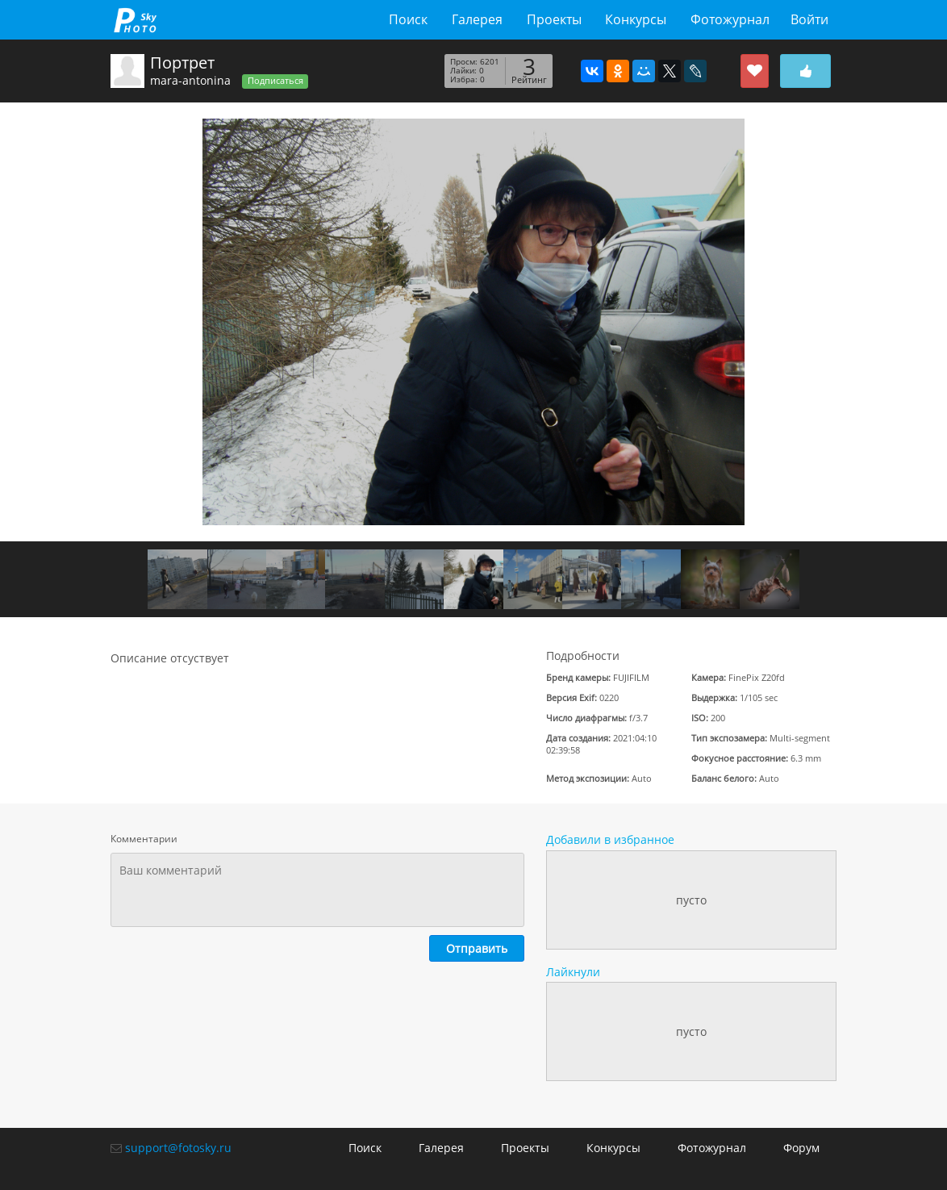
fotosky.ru (135, 20)
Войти (809, 19)
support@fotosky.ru (178, 1147)
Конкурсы (635, 19)
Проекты (554, 19)
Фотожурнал (730, 19)
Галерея (477, 19)
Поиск (408, 19)
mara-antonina (190, 80)
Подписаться (275, 80)
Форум (801, 1147)
